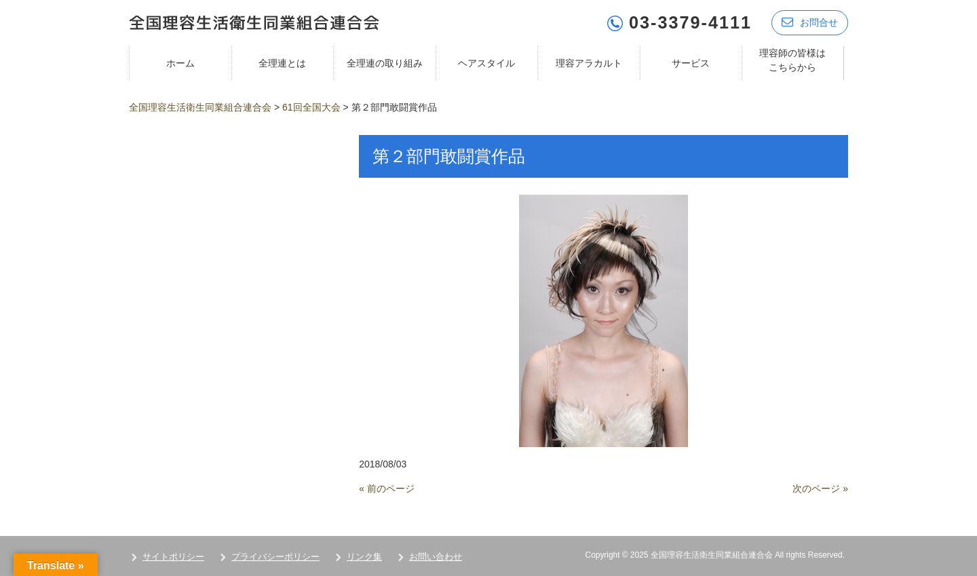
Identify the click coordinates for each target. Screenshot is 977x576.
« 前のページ (387, 488)
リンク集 (364, 557)
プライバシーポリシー (275, 557)
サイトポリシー (173, 557)
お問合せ (810, 22)
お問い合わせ (435, 557)
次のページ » (820, 488)
